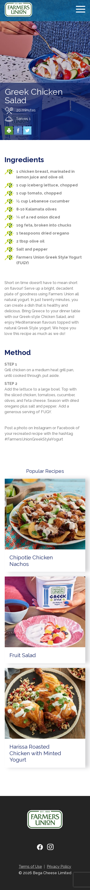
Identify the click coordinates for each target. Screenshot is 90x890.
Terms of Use (30, 866)
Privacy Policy (59, 866)
